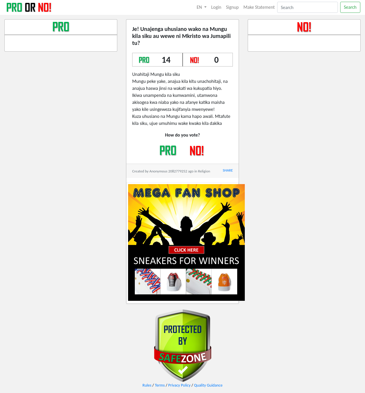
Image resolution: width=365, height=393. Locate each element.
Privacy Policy (179, 385)
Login (216, 7)
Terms (160, 385)
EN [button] (200, 7)
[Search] (307, 7)
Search (350, 7)
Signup (232, 7)
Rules (146, 385)
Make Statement (259, 7)
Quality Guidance (208, 385)
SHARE (228, 170)
